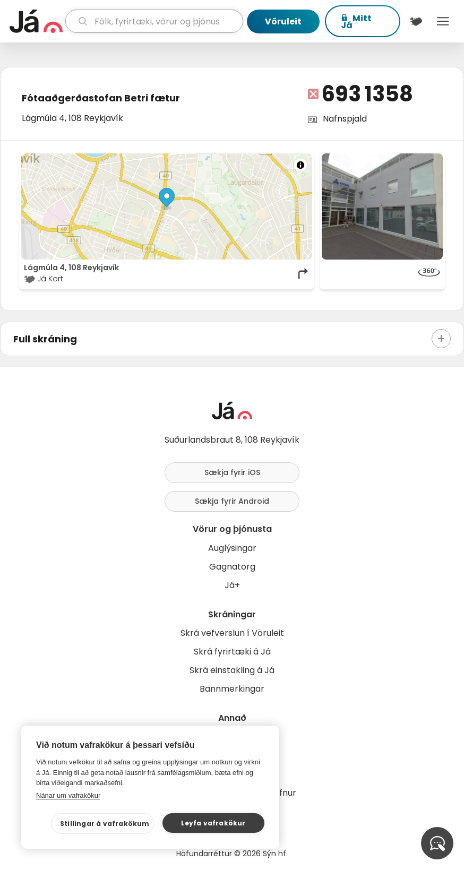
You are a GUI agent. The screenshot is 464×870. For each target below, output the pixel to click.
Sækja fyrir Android (232, 501)
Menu (443, 21)
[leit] (154, 21)
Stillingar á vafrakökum (105, 823)
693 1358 (367, 94)
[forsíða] (36, 21)
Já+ (232, 585)
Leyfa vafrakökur (213, 823)
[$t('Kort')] (416, 21)
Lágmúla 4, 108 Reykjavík (72, 118)
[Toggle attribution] (300, 165)
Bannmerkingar (232, 689)
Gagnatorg (232, 567)
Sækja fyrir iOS (232, 472)
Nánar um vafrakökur (68, 795)
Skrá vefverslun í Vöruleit (232, 633)
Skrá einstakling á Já (232, 670)
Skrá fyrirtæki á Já (232, 651)
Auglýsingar (232, 548)
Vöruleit (283, 21)
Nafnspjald (345, 119)
